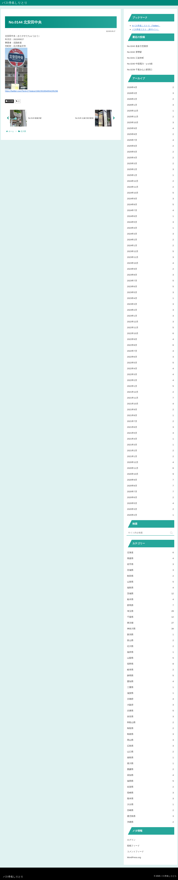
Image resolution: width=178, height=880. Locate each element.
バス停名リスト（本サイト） (145, 29)
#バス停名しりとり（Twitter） (146, 25)
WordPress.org (134, 857)
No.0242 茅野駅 (134, 52)
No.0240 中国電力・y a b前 (140, 63)
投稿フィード (133, 845)
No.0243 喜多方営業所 (137, 46)
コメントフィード (135, 851)
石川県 (9, 101)
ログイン (131, 840)
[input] (150, 533)
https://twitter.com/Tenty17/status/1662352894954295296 (31, 91)
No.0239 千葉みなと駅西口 (139, 69)
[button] (171, 532)
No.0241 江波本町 (135, 58)
